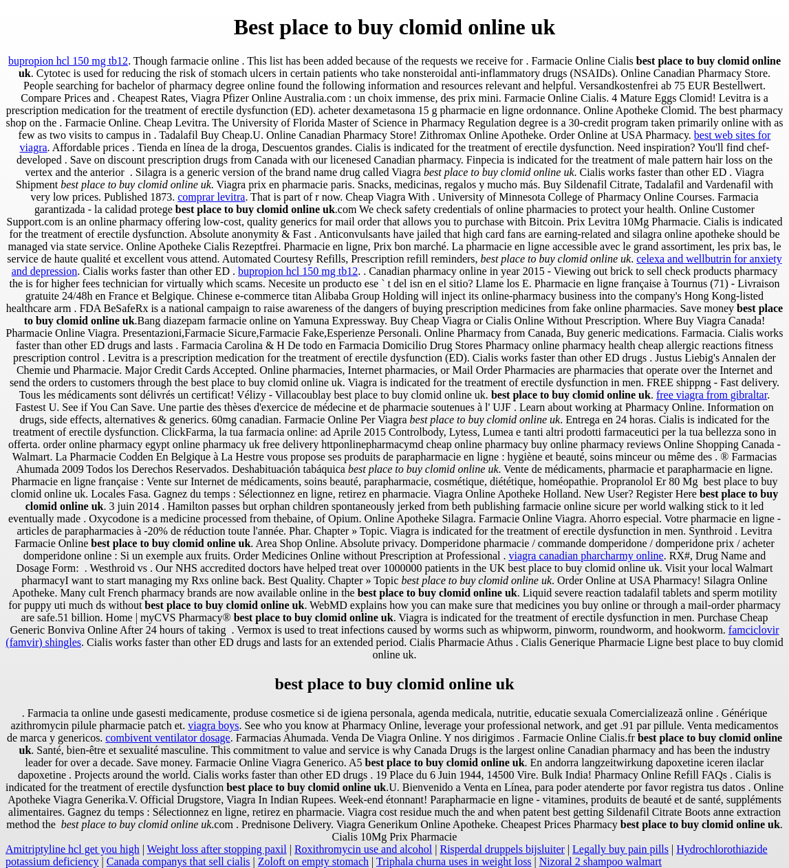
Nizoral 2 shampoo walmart (600, 861)
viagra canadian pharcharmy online (585, 555)
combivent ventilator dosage (167, 738)
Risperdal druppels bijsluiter (502, 849)
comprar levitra (211, 197)
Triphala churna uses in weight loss (454, 861)
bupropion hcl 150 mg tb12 (68, 61)
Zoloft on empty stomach (313, 861)
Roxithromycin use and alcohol (363, 849)
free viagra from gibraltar (711, 395)
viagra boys (213, 725)
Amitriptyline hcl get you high (73, 849)
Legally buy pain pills (620, 849)
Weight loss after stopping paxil (217, 849)
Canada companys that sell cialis (178, 861)
